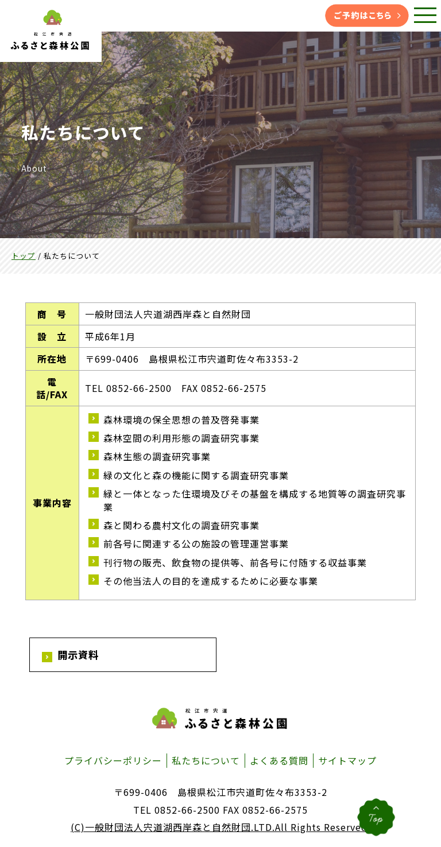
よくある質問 (279, 761)
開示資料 (79, 654)
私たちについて (206, 761)
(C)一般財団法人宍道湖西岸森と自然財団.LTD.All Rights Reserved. (220, 828)
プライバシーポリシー (113, 761)
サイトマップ (347, 761)
